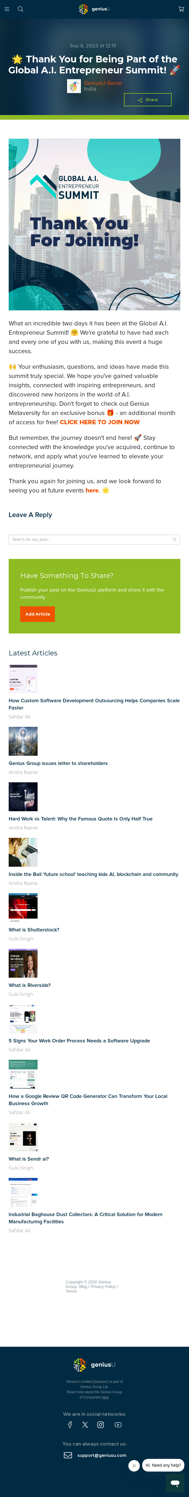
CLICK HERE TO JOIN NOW (100, 422)
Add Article (37, 614)
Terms (71, 1291)
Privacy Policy (103, 1286)
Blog (83, 1286)
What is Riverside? (30, 985)
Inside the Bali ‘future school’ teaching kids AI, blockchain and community (93, 874)
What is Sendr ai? (29, 1159)
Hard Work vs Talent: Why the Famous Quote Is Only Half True (81, 819)
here (92, 491)
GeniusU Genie (103, 83)
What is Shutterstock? (34, 930)
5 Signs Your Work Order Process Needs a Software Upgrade (79, 1041)
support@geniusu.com (101, 1455)
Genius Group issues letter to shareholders (58, 763)
